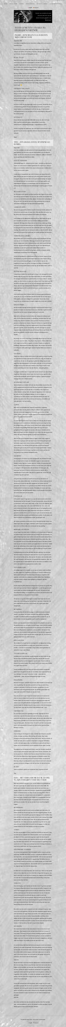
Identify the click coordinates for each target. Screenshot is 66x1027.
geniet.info (29, 1021)
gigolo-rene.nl (36, 1021)
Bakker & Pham (40, 1025)
